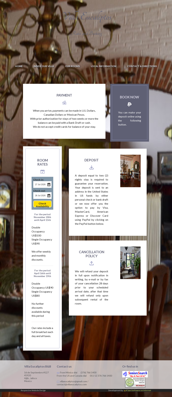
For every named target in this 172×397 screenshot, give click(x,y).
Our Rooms (72, 66)
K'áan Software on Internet (137, 395)
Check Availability (42, 209)
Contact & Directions (142, 66)
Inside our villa (44, 66)
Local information (103, 66)
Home (19, 66)
